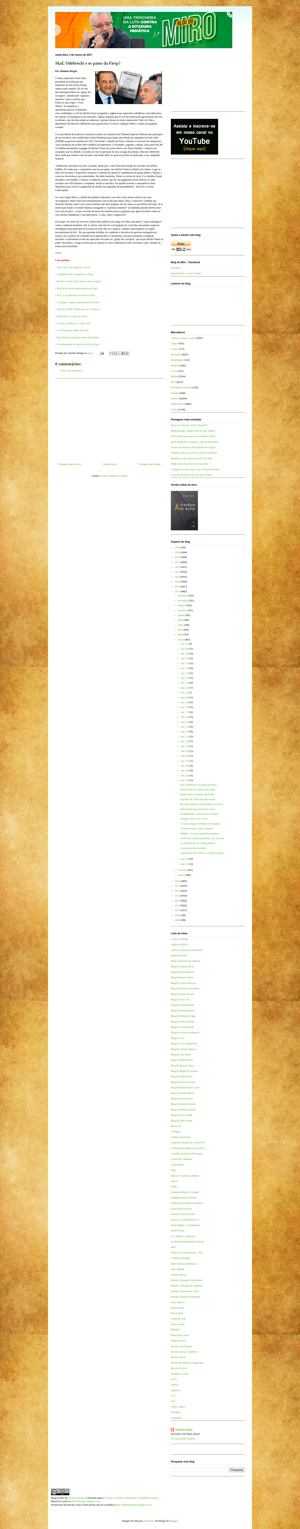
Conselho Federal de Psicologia (186, 1153)
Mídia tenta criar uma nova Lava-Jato (189, 463)
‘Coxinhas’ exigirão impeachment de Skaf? (78, 302)
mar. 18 (185, 707)
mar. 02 (185, 859)
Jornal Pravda (178, 1230)
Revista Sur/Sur (179, 1368)
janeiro (181, 875)
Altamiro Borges (184, 1429)
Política (175, 398)
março (181, 639)
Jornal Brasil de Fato (181, 1208)
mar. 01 (185, 864)
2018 (177, 586)
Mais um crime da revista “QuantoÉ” (189, 425)
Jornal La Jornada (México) (185, 1219)
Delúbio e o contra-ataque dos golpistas (200, 833)
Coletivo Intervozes (180, 1137)
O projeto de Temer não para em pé (197, 799)
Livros (174, 371)
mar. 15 (185, 721)
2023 (177, 562)
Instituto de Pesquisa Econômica (187, 1203)
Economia (176, 354)
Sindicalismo (177, 403)
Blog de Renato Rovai (182, 1098)
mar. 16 (185, 716)
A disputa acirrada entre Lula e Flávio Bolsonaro (195, 469)
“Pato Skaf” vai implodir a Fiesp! (73, 267)
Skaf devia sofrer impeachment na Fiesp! (77, 288)
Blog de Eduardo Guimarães (185, 988)
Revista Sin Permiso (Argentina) (187, 1362)
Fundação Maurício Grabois (185, 1192)
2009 (177, 915)
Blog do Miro (58, 1497)
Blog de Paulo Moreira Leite (185, 1087)
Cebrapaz (175, 1131)
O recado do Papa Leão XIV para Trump (191, 474)
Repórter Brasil (178, 1340)
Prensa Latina (178, 1324)
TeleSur (175, 1384)
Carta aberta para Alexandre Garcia (197, 809)
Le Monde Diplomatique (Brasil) (187, 1241)
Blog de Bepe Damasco (182, 972)
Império (175, 365)
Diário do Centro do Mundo (185, 1175)
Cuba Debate (177, 1164)
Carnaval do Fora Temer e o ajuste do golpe (202, 852)
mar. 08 (185, 755)
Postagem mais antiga (149, 464)
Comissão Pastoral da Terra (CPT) (188, 1142)
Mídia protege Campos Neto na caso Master (193, 430)
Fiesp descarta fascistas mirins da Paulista (78, 337)
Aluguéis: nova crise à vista (194, 818)
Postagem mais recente (69, 464)
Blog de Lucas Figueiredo (184, 1043)
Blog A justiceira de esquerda (185, 960)
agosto (181, 615)
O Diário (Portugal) (180, 1258)
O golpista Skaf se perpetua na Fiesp (75, 274)
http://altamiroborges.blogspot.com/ (134, 1504)
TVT (173, 1395)
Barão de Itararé (179, 955)
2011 (177, 905)
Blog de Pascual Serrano (183, 1082)
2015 (177, 885)
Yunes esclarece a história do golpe (197, 789)
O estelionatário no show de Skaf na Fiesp (78, 344)
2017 (177, 591)
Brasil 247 (176, 1126)
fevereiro (182, 870)
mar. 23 (185, 682)
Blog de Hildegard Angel (183, 1016)
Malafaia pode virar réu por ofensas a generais (194, 452)
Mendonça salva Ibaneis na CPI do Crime (191, 458)
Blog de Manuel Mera (182, 1060)
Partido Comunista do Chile (185, 1291)
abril (180, 634)
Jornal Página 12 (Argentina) (185, 1225)
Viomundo (176, 1417)
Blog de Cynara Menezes (183, 983)
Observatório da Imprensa (184, 1263)
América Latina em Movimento (186, 950)
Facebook (176, 268)
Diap (173, 1170)
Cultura (174, 349)
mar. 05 (185, 770)
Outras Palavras (179, 1274)
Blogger (174, 1520)
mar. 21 (185, 692)
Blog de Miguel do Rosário (184, 1071)
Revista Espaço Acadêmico (184, 1351)
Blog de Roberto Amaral (183, 1109)
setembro (183, 610)
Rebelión (175, 1329)
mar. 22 (185, 687)
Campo (174, 343)
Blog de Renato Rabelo (182, 1093)
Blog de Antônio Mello (182, 966)
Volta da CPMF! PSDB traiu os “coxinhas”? (79, 309)
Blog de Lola (177, 1038)
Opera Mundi (177, 1269)
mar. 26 (185, 668)
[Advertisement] (109, 419)
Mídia (174, 376)
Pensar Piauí (177, 1313)
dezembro (183, 595)
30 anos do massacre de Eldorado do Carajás (193, 447)
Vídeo (174, 409)
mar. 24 (185, 677)
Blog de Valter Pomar (181, 1120)
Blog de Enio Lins (180, 999)
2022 (177, 567)
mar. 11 (185, 741)
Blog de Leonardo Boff (182, 1027)
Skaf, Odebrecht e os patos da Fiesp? (198, 784)
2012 (177, 900)
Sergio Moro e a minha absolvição (197, 794)
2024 (177, 557)
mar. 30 (185, 648)
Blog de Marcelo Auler (182, 1065)
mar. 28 (185, 658)
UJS (173, 1401)
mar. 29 (185, 653)
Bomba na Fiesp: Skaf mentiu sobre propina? (79, 281)
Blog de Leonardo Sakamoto (185, 1032)
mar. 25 (185, 673)
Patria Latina (177, 1307)
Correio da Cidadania (181, 1159)
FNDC (174, 1186)
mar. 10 (185, 746)
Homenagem (177, 359)
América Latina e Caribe (183, 338)
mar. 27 (185, 663)
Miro (173, 382)
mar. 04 (185, 775)
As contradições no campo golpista (197, 843)
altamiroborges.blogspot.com (85, 1501)
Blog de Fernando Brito (183, 1010)
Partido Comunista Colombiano (186, 1280)
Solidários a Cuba (180, 1373)
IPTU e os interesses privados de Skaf (76, 295)
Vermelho (176, 1412)
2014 (177, 890)
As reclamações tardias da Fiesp (72, 330)
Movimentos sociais (181, 387)
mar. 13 (185, 731)
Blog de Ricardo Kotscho (183, 1104)
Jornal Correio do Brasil (183, 1214)
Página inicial (110, 464)
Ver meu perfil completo (183, 1438)
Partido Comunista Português (185, 1296)
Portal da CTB (178, 1318)
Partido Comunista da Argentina (187, 1285)
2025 (177, 552)
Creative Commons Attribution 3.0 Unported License (131, 1497)
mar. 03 (185, 780)
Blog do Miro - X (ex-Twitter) (186, 273)
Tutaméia (175, 1390)
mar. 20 (185, 697)
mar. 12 (185, 736)
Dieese (174, 1181)
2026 (177, 547)
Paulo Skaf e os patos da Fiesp (72, 316)
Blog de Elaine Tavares (182, 994)
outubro (182, 605)
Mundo (174, 393)
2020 (177, 576)
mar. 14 (185, 726)
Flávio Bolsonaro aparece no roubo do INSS (193, 436)
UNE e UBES (178, 1406)
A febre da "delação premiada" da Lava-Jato (202, 838)
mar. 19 (185, 702)
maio (180, 629)
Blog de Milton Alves (181, 1076)
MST (173, 1247)
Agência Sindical (179, 944)
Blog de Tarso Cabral (181, 1115)
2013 (177, 895)
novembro (183, 600)
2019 (177, 581)
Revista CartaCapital (181, 1346)
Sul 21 (174, 1379)
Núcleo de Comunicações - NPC (187, 1252)
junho (181, 625)
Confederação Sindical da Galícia (187, 1148)
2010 (177, 910)
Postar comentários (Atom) (114, 475)
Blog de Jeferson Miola (182, 1021)
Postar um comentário (71, 370)
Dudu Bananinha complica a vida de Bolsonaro (194, 441)
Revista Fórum (178, 1357)
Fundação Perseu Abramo (183, 1197)
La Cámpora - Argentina (183, 1236)
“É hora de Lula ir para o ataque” (196, 828)
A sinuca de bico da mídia (193, 848)
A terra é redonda (179, 939)
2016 (177, 881)
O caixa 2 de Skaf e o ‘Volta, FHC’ (74, 323)
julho (181, 620)
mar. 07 (185, 760)
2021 (177, 571)
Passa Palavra (178, 1302)
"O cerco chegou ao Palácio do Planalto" (200, 823)
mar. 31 (185, 643)
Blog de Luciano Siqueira (183, 1049)
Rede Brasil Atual (180, 1335)
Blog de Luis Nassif (181, 1054)
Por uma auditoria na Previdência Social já (201, 804)
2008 (177, 920)
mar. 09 (185, 751)
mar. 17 (185, 712)
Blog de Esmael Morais (182, 1004)
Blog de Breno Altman (182, 977)
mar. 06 (185, 765)
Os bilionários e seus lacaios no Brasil (199, 813)
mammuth (148, 1520)
